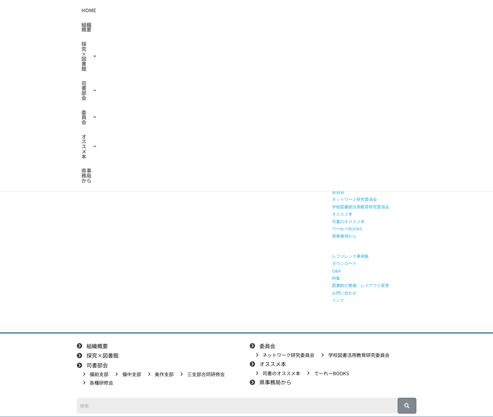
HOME (140, 10)
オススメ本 (307, 10)
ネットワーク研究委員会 (354, 199)
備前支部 (340, 155)
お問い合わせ (344, 293)
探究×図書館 (202, 10)
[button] (202, 10)
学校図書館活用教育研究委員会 (360, 207)
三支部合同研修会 (348, 177)
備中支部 (340, 163)
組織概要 (166, 10)
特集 (336, 278)
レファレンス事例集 (350, 256)
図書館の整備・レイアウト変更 (360, 285)
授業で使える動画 (348, 126)
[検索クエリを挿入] (375, 74)
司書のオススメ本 (348, 221)
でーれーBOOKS (347, 229)
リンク (338, 300)
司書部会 (241, 10)
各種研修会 (141, 97)
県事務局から (345, 10)
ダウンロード (344, 263)
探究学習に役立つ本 (350, 140)
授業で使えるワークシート (356, 118)
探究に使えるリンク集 (352, 133)
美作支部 (340, 170)
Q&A (336, 271)
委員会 (273, 10)
